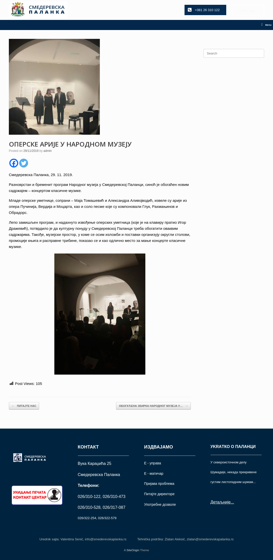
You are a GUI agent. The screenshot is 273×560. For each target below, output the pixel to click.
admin (47, 151)
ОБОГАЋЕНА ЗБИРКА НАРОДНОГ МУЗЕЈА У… (153, 406)
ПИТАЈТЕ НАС (24, 406)
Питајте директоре (159, 494)
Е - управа (152, 463)
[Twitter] (23, 163)
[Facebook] (13, 163)
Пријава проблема (159, 484)
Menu (266, 24)
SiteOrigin (132, 550)
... (232, 502)
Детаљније (221, 502)
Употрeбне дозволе (160, 504)
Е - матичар (153, 473)
